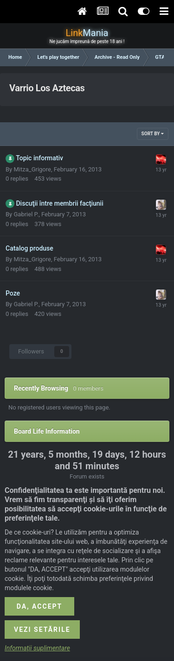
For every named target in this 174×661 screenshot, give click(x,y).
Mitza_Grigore (32, 169)
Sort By (153, 133)
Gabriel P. (26, 214)
